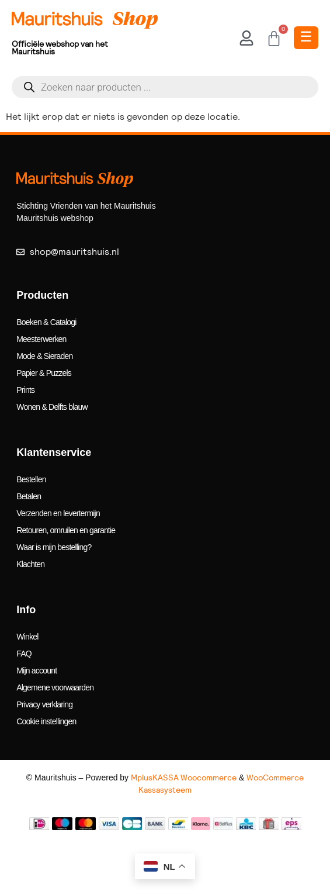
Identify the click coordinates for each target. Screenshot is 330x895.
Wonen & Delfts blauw (51, 407)
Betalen (28, 496)
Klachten (30, 564)
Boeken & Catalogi (46, 322)
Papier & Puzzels (43, 373)
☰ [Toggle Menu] (306, 36)
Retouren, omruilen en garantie (65, 530)
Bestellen (31, 479)
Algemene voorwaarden (54, 687)
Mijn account (36, 670)
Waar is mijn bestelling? (53, 547)
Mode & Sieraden (44, 356)
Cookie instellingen (46, 721)
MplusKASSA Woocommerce (184, 777)
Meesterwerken (41, 339)
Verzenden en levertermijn (58, 513)
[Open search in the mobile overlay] (165, 87)
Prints (25, 390)
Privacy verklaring (44, 704)
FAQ (24, 653)
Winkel (27, 636)
